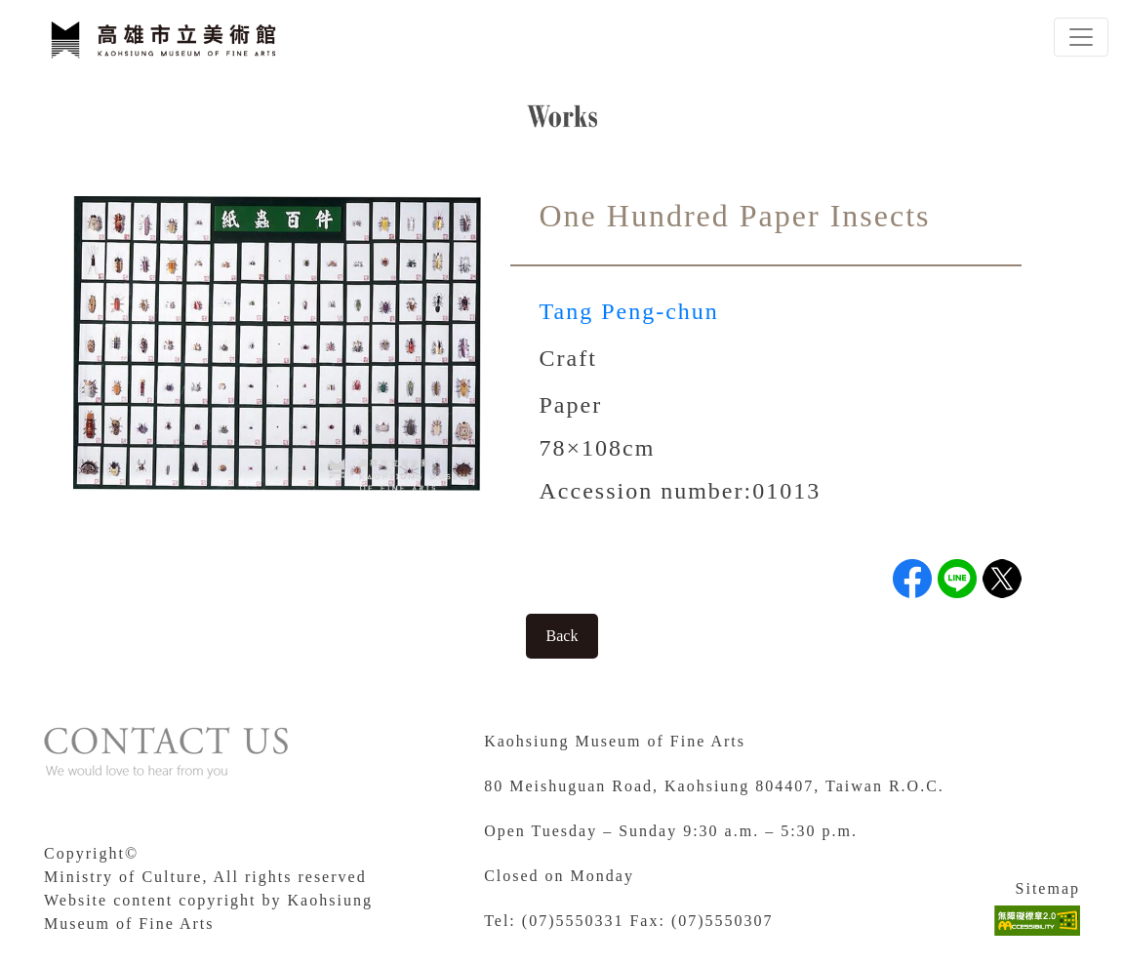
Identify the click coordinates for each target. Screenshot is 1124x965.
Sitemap (1048, 888)
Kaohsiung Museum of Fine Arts (614, 741)
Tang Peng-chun (629, 311)
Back (562, 635)
